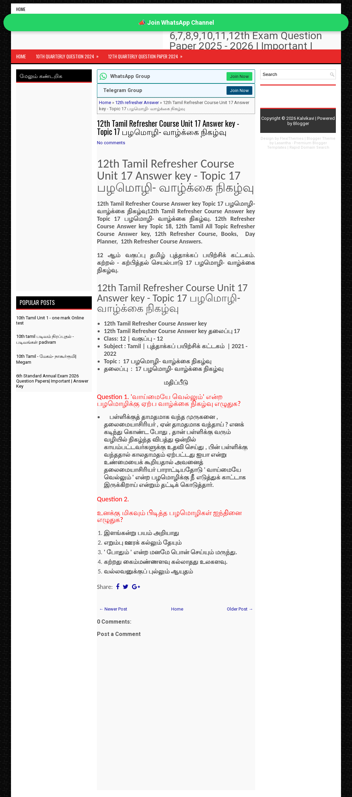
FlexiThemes (292, 138)
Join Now (239, 76)
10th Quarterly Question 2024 (69, 54)
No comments (111, 142)
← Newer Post (113, 609)
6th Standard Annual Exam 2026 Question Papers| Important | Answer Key (52, 381)
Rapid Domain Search (309, 147)
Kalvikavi (305, 118)
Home (20, 9)
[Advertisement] (54, 188)
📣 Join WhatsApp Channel (176, 22)
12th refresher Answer (137, 102)
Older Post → (240, 609)
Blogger (301, 123)
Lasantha (283, 143)
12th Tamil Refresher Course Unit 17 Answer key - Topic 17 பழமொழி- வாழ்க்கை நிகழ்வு (168, 127)
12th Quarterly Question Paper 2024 (147, 54)
